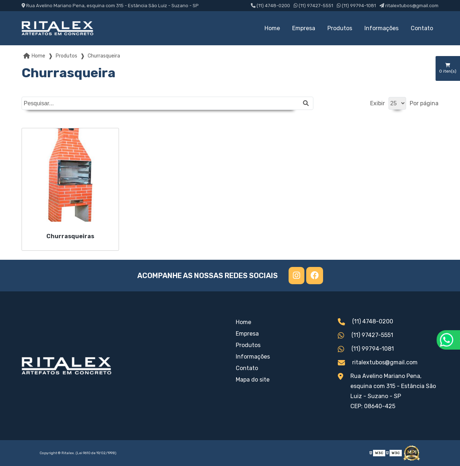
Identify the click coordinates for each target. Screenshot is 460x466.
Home (272, 28)
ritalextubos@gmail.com (409, 5)
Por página (424, 103)
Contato (422, 28)
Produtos (339, 28)
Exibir (377, 103)
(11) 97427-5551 (313, 5)
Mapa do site (253, 379)
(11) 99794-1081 (356, 5)
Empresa (303, 28)
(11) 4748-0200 (270, 5)
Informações (381, 28)
